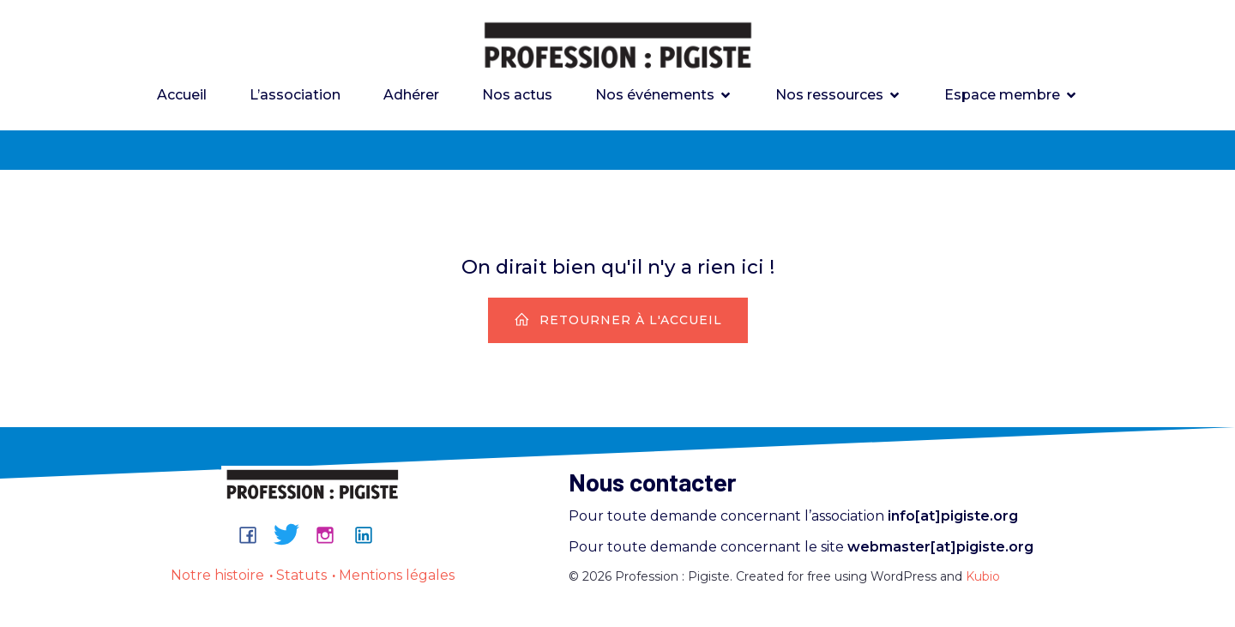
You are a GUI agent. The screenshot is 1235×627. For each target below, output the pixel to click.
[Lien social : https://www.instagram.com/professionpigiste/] (331, 536)
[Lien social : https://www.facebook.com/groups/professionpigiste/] (254, 536)
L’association (295, 95)
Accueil (182, 95)
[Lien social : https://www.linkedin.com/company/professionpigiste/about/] (370, 536)
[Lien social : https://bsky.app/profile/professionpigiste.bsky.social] (293, 536)
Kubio (983, 578)
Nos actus (517, 95)
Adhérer (411, 95)
